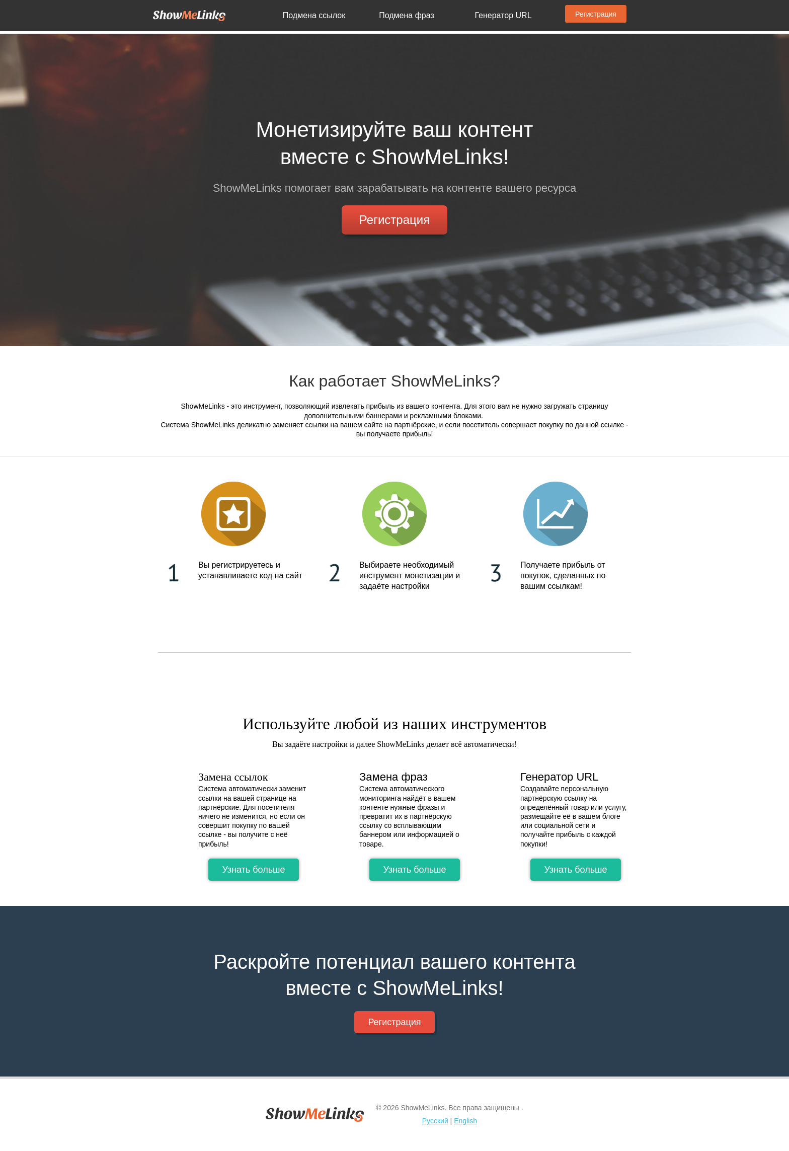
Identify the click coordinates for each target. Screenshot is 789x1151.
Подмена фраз (406, 15)
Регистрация (595, 14)
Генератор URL (503, 15)
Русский (435, 1121)
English (465, 1121)
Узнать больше (253, 870)
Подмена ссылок (314, 15)
